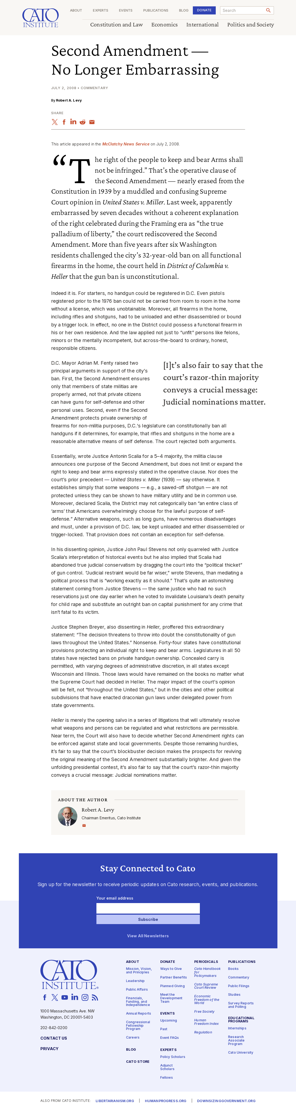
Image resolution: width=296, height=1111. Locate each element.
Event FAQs (169, 1038)
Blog (184, 10)
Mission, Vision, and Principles (139, 970)
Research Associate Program (236, 1041)
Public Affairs (137, 989)
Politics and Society (250, 25)
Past (164, 1029)
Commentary (238, 978)
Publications (155, 10)
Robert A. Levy (69, 100)
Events (126, 10)
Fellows (166, 1077)
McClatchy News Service (125, 144)
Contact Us (53, 1038)
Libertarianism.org (115, 1101)
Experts (100, 10)
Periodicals (206, 962)
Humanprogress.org (165, 1101)
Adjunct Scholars (167, 1067)
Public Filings (238, 986)
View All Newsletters (148, 936)
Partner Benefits (173, 978)
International (202, 25)
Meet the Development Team (171, 998)
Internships (237, 1028)
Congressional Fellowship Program (138, 1026)
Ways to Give (171, 969)
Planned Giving (172, 986)
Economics (164, 25)
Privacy (49, 1049)
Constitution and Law (116, 25)
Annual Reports (138, 1014)
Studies (234, 995)
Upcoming (168, 1021)
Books (233, 969)
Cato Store (137, 1062)
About (76, 10)
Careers (133, 1038)
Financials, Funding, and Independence (138, 1002)
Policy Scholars (172, 1057)
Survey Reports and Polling (241, 1005)
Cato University (240, 1052)
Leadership (135, 981)
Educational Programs (241, 1019)
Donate (204, 10)
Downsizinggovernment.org (226, 1101)
